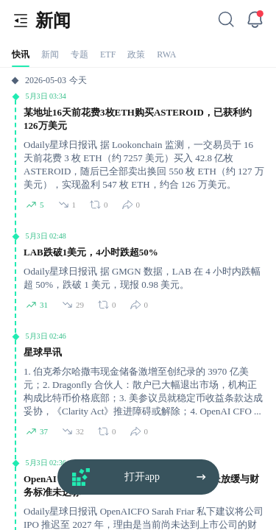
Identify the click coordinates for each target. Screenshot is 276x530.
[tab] (20, 54)
